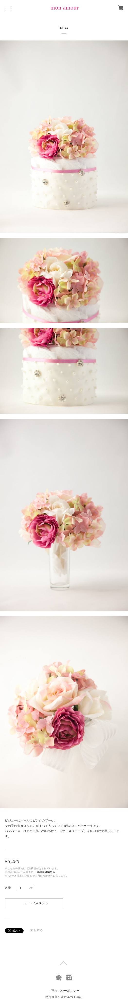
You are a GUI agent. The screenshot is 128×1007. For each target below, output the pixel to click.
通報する (36, 930)
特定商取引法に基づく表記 (64, 997)
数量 (8, 887)
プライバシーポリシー (64, 990)
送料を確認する (46, 872)
